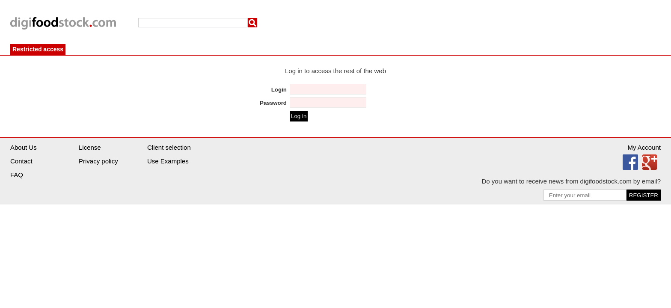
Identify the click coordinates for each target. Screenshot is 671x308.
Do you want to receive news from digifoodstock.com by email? (571, 181)
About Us (23, 147)
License (90, 147)
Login (279, 89)
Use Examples (168, 161)
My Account (644, 147)
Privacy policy (98, 161)
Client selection (169, 147)
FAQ (16, 174)
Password (273, 103)
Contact (21, 161)
